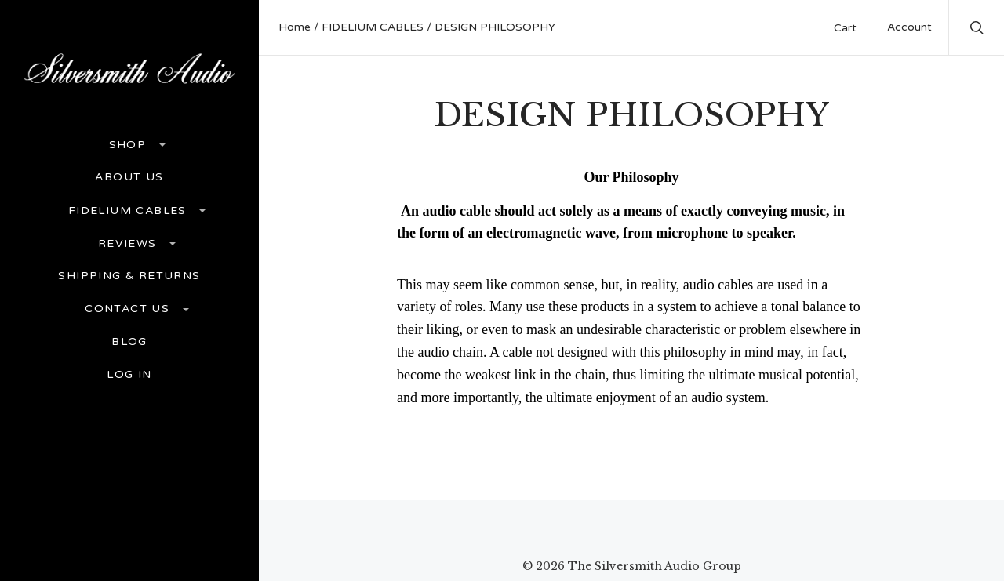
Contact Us (129, 308)
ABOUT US (129, 177)
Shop (130, 144)
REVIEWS (129, 243)
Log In (129, 375)
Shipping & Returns (129, 276)
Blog (129, 342)
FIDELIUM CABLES (129, 210)
